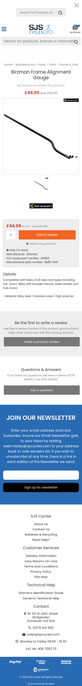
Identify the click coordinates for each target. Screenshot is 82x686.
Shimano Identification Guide (41, 593)
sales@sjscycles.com (43, 634)
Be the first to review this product (40, 85)
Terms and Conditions (41, 566)
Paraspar (49, 683)
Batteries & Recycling (41, 534)
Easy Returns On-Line (41, 561)
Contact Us (40, 529)
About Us (41, 524)
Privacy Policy (40, 571)
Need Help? (41, 540)
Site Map (41, 577)
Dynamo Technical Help (41, 598)
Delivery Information (40, 556)
